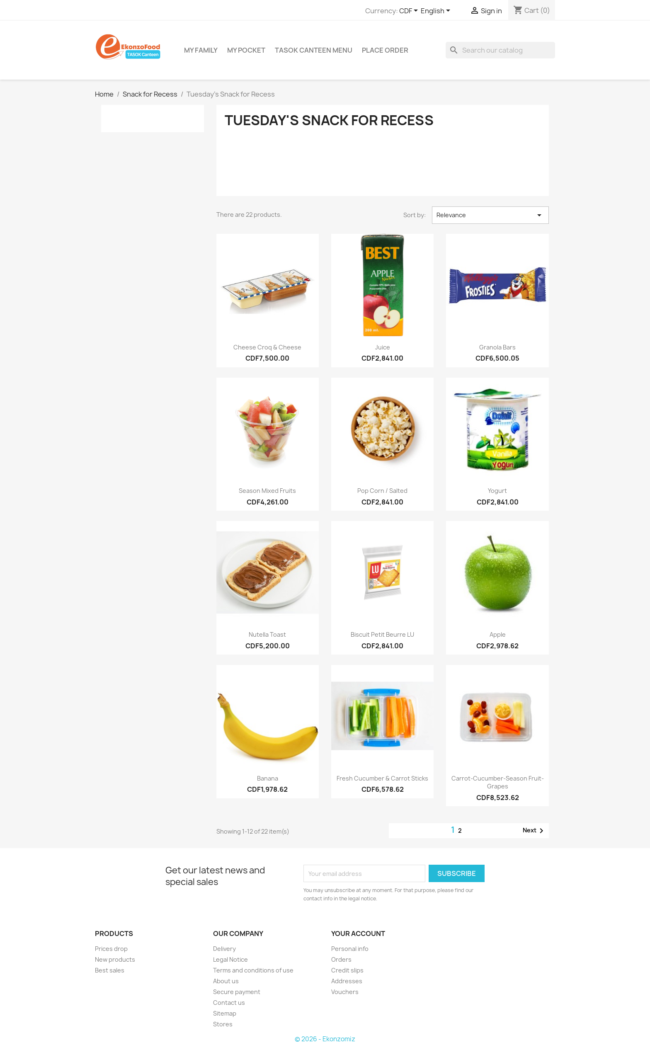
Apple (498, 634)
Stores (223, 1024)
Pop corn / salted (382, 491)
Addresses (346, 981)
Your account (358, 933)
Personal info (350, 949)
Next (534, 831)
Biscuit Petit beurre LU (382, 634)
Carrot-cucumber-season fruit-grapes (497, 782)
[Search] (500, 50)
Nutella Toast (267, 634)
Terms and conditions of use (253, 970)
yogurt (497, 491)
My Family (201, 50)
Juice (382, 347)
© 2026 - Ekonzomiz (325, 1039)
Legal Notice (230, 959)
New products (115, 959)
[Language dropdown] (437, 11)
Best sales (109, 970)
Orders (341, 959)
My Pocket (246, 50)
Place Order (385, 50)
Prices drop (111, 949)
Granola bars (497, 347)
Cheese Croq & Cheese (267, 347)
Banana (267, 778)
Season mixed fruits (267, 491)
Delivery (224, 949)
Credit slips (347, 970)
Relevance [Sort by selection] (490, 215)
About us (226, 981)
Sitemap (224, 1013)
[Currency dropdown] (410, 11)
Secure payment (236, 992)
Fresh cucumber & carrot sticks (382, 778)
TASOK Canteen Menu (313, 50)
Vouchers (345, 992)
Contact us (229, 1002)
